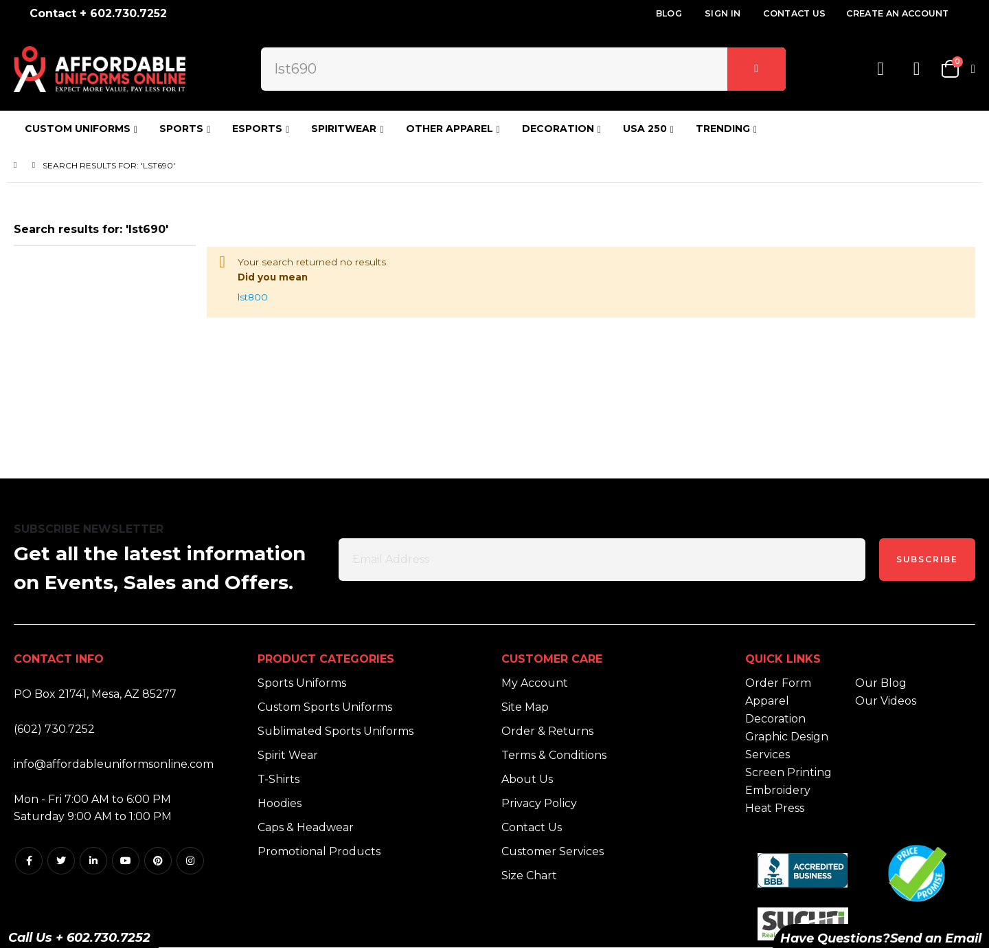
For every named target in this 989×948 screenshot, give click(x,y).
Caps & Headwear (306, 827)
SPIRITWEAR (343, 128)
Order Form (778, 683)
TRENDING (723, 128)
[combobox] (523, 68)
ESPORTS (257, 128)
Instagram (190, 860)
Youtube (125, 860)
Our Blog (881, 683)
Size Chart (529, 875)
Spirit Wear (288, 755)
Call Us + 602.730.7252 (79, 937)
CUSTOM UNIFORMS (77, 128)
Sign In (722, 13)
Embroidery (777, 790)
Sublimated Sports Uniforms (335, 731)
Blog (669, 13)
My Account (534, 683)
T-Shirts (278, 779)
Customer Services (552, 851)
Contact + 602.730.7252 (98, 13)
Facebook (29, 860)
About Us (527, 779)
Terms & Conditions (553, 755)
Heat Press (774, 808)
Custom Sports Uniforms (325, 707)
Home (18, 165)
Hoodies (280, 803)
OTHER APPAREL (449, 128)
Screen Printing (788, 772)
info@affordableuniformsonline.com (114, 764)
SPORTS (181, 128)
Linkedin (93, 860)
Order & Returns (547, 731)
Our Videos (885, 700)
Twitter (61, 860)
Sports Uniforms (302, 683)
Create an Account (897, 13)
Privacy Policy (539, 803)
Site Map (525, 707)
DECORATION (558, 128)
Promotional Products (319, 851)
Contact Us (794, 13)
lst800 (258, 303)
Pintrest (158, 860)
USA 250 (645, 128)
